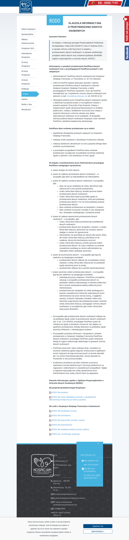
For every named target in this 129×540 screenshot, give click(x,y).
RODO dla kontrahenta (61, 415)
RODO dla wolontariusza (62, 425)
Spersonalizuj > (97, 531)
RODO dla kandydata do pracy (64, 411)
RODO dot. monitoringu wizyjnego (66, 434)
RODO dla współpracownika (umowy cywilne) (70, 429)
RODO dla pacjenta (60, 392)
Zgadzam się (98, 526)
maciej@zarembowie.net (77, 96)
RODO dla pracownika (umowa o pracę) (68, 420)
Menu (109, 10)
